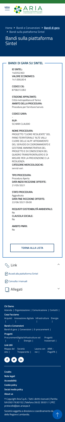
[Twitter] (14, 359)
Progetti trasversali (49, 339)
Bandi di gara (51, 28)
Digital (20, 337)
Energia (54, 318)
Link (10, 265)
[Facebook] (7, 359)
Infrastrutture (42, 318)
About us (8, 394)
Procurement (10, 337)
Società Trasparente (23, 350)
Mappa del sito (9, 350)
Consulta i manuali (15, 281)
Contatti (54, 310)
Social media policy (13, 389)
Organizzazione (22, 310)
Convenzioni (25, 329)
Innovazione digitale (24, 318)
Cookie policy (10, 385)
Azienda (8, 310)
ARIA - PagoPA (51, 350)
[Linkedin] (21, 359)
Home (8, 28)
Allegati (13, 290)
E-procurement (41, 329)
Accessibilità (10, 380)
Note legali (9, 376)
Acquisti (8, 318)
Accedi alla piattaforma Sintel (21, 273)
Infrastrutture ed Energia (32, 339)
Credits (7, 372)
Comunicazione (39, 310)
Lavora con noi (40, 350)
